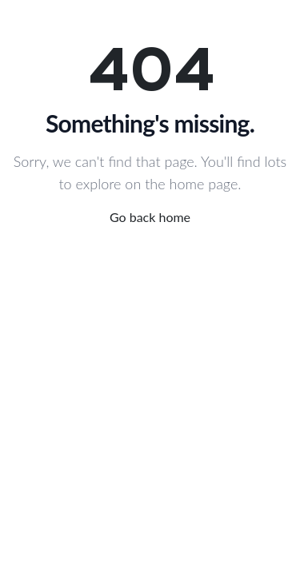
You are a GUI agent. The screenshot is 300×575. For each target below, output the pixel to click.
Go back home (150, 216)
